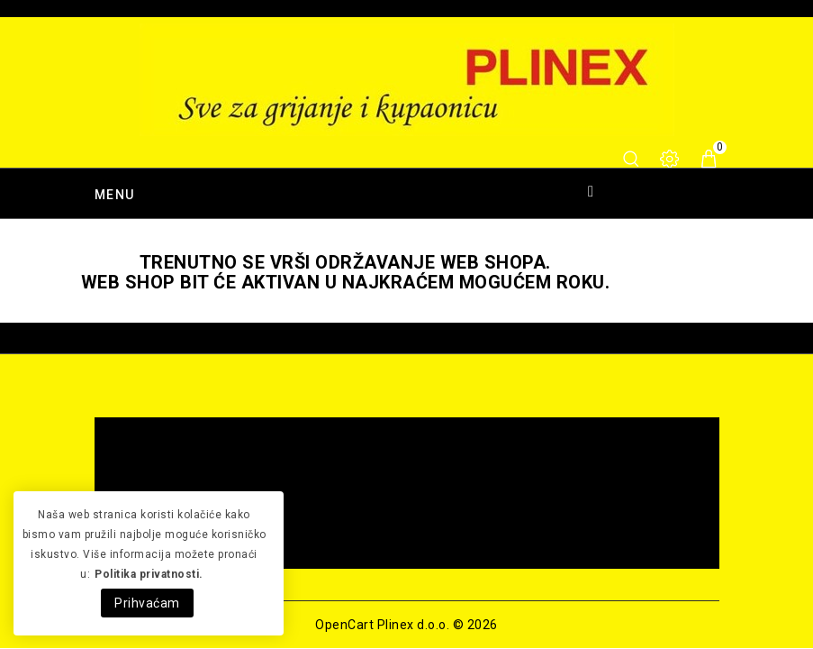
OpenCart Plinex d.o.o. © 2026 (406, 624)
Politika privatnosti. (149, 574)
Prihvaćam (147, 603)
